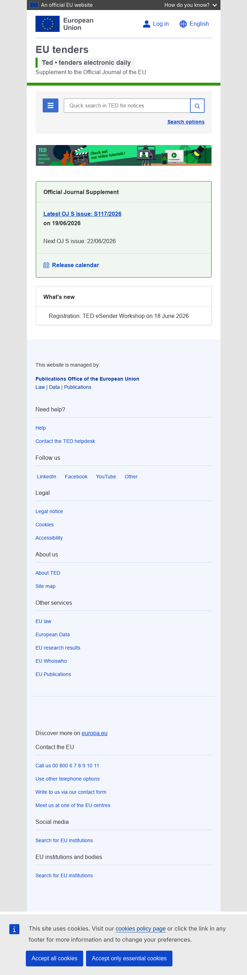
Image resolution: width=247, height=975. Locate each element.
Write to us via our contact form (70, 792)
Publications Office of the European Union (87, 379)
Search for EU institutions (64, 840)
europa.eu (95, 733)
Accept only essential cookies (129, 958)
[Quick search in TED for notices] (127, 105)
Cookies (44, 524)
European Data (52, 634)
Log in (161, 24)
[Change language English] (194, 24)
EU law (43, 621)
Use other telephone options (67, 779)
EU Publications (53, 674)
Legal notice (49, 511)
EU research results (57, 648)
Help (40, 428)
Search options (186, 122)
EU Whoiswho (51, 661)
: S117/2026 (82, 214)
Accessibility (49, 538)
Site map (45, 586)
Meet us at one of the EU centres (72, 805)
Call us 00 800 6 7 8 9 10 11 (67, 765)
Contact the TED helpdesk (65, 441)
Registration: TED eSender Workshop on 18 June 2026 (119, 316)
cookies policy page (140, 929)
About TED (47, 573)
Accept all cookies (54, 958)
